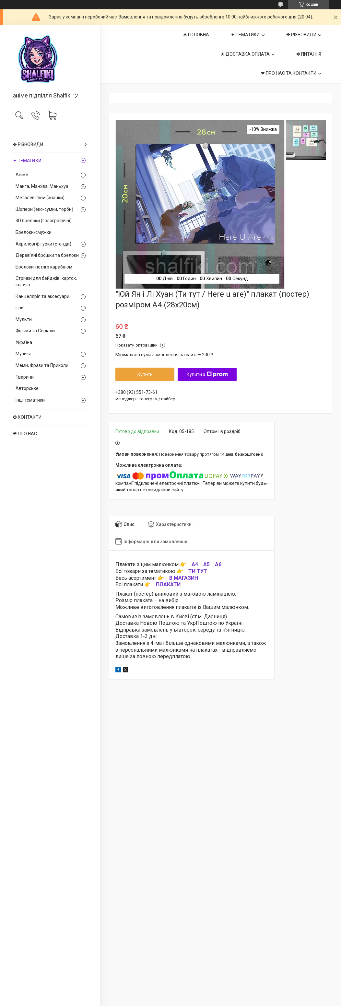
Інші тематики (30, 400)
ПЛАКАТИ (168, 584)
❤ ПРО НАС (25, 433)
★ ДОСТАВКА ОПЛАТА (245, 54)
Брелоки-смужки (34, 232)
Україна (24, 342)
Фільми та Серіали (35, 330)
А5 (206, 564)
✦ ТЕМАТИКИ (27, 160)
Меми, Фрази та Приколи (42, 365)
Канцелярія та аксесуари (42, 296)
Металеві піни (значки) (40, 197)
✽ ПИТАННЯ (308, 54)
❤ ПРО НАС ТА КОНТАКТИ (288, 73)
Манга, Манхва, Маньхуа (42, 186)
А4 (195, 564)
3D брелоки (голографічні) (44, 220)
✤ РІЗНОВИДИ (28, 144)
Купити (145, 374)
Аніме (22, 174)
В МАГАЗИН (183, 578)
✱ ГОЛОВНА (196, 34)
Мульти (24, 319)
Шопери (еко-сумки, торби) (44, 209)
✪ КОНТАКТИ (27, 417)
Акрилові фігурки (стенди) (43, 243)
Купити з (207, 374)
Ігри (20, 307)
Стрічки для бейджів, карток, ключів (46, 281)
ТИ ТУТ (197, 571)
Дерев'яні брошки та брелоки (47, 255)
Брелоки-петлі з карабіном (44, 266)
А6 (218, 564)
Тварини (25, 377)
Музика (23, 353)
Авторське (27, 388)
